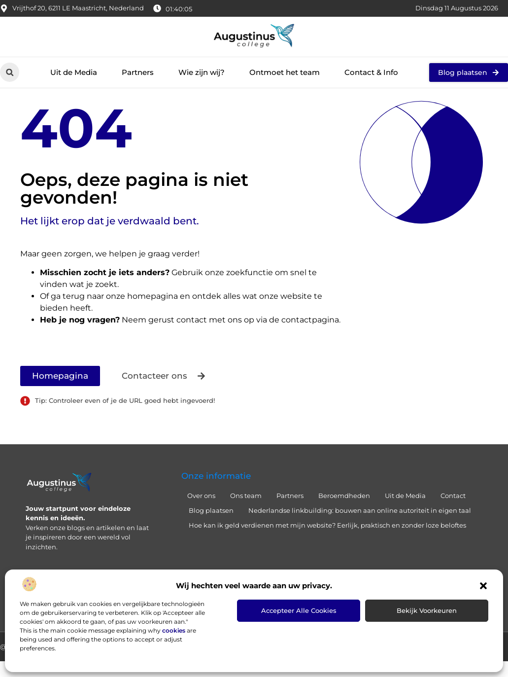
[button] (483, 586)
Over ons (201, 511)
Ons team (246, 511)
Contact (453, 511)
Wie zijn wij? (201, 72)
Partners (138, 72)
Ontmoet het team (284, 72)
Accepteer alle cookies (299, 610)
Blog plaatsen (211, 526)
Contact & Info (371, 72)
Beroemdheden (344, 511)
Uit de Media (73, 72)
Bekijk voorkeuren (427, 610)
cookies (173, 630)
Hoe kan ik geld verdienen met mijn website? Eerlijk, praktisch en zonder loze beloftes (327, 541)
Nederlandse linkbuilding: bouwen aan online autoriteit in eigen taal (359, 526)
